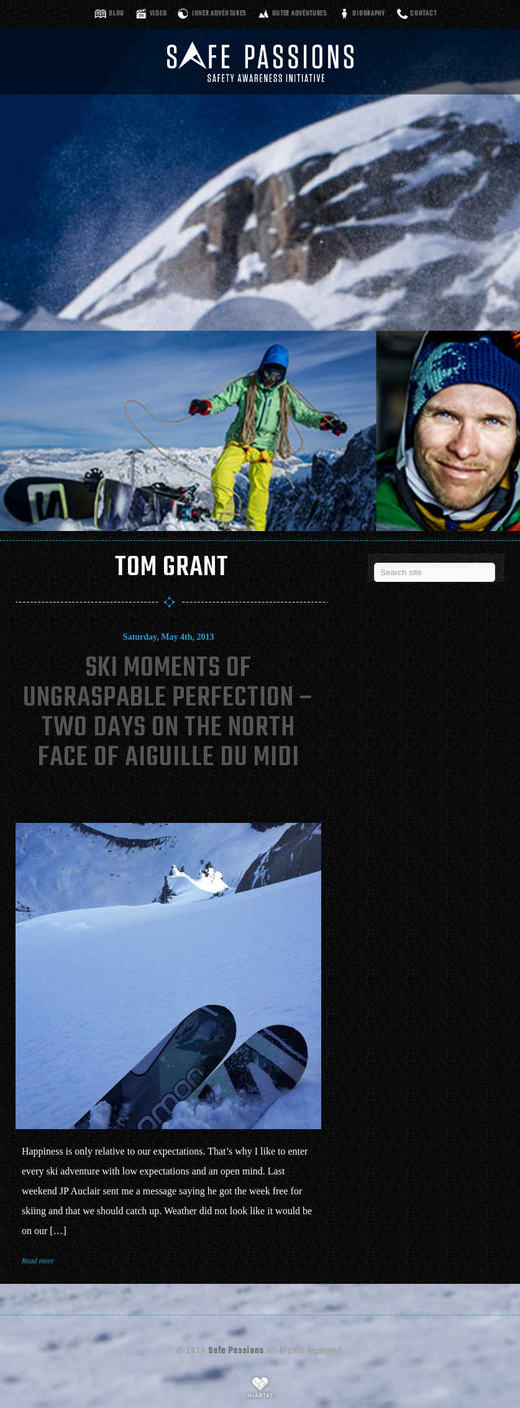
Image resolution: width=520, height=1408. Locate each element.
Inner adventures (219, 14)
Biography (368, 14)
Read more (38, 1260)
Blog (116, 14)
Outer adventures (299, 14)
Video (158, 14)
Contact (423, 14)
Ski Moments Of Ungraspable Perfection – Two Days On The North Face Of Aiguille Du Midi (168, 713)
